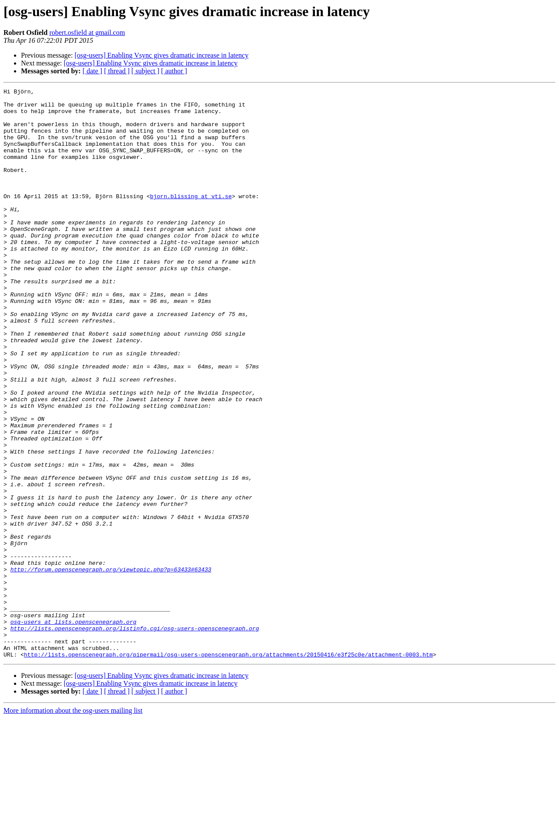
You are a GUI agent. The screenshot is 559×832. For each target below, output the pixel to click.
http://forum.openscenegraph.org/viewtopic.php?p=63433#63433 (110, 666)
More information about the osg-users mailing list (72, 824)
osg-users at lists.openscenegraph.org (73, 729)
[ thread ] (117, 71)
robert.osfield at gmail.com (87, 32)
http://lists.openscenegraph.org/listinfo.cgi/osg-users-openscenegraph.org (134, 737)
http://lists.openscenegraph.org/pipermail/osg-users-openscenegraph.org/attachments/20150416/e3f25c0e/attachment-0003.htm (228, 768)
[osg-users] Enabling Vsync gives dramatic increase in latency (161, 55)
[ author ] (174, 71)
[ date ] (92, 71)
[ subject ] (145, 71)
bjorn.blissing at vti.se (190, 218)
